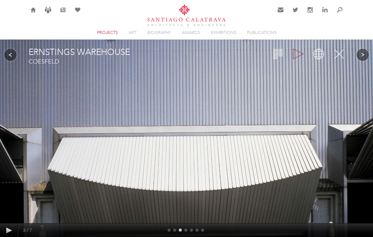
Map (318, 54)
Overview (278, 54)
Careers (48, 13)
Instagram (310, 13)
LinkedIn (325, 13)
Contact (280, 13)
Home (33, 13)
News (63, 13)
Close (339, 54)
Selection (77, 13)
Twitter (295, 13)
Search (339, 13)
